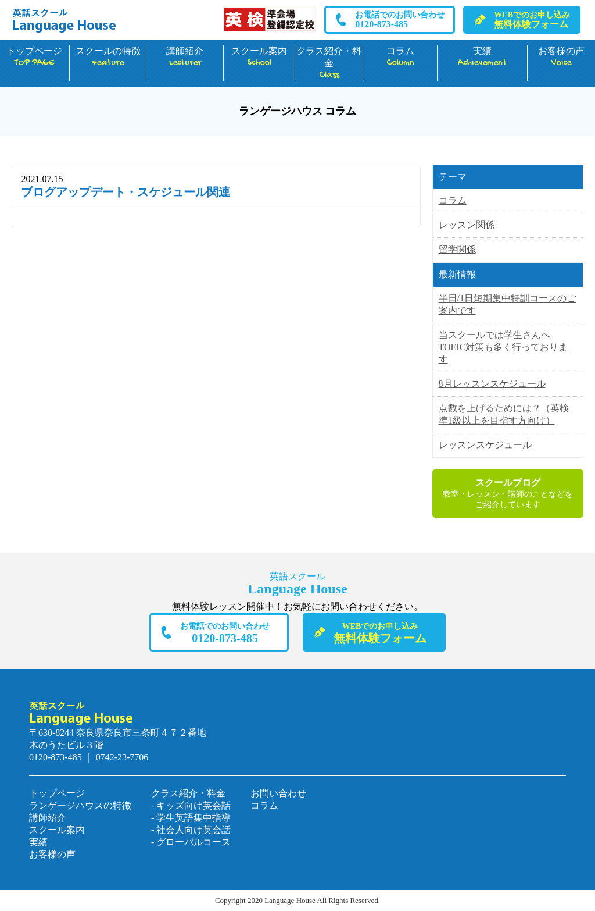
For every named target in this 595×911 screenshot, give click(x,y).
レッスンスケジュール (485, 445)
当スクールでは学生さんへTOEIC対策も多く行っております (503, 347)
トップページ (34, 57)
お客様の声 (561, 57)
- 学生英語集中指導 (191, 818)
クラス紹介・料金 (329, 63)
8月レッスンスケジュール (492, 384)
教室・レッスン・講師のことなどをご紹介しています (508, 493)
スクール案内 (259, 57)
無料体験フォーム (532, 19)
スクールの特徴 (108, 57)
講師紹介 (184, 57)
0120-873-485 (400, 19)
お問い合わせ (278, 793)
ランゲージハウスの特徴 (80, 805)
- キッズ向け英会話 (191, 805)
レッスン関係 (466, 225)
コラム (399, 57)
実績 (482, 57)
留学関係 (457, 249)
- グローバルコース (191, 842)
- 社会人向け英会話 (191, 830)
